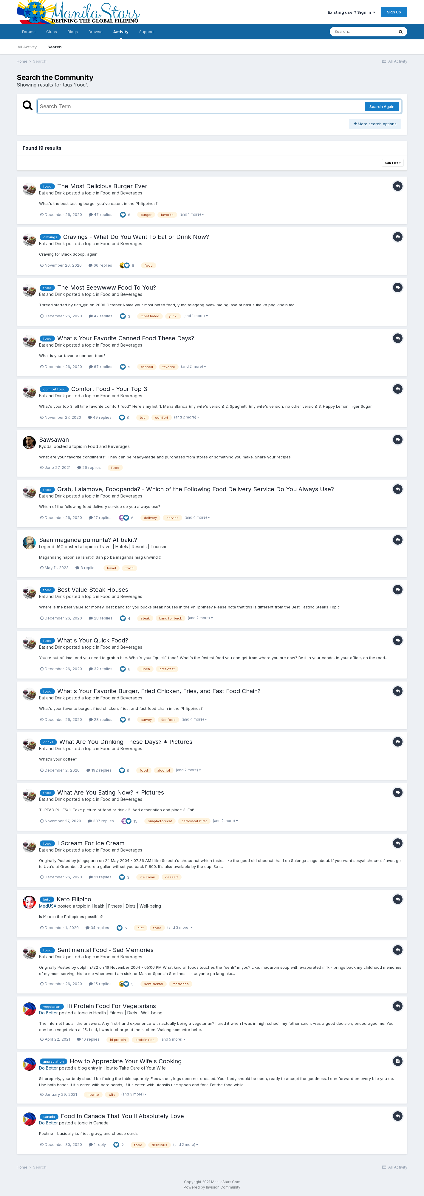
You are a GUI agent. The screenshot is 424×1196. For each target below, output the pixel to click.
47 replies (100, 214)
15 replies (100, 983)
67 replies (100, 366)
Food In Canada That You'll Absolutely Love (122, 1116)
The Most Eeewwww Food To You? (106, 287)
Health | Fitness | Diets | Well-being (126, 905)
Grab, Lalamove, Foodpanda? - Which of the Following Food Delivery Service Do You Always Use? (195, 489)
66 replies (100, 265)
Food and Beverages (121, 192)
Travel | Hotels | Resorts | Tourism (132, 546)
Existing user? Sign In (351, 12)
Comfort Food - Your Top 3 (109, 389)
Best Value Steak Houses (92, 589)
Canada (101, 1122)
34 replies (97, 927)
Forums (28, 31)
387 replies (101, 820)
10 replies (88, 1039)
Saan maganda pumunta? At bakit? (88, 539)
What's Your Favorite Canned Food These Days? (125, 338)
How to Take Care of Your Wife (135, 1067)
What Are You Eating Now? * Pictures (110, 792)
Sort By (393, 163)
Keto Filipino (74, 899)
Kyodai (45, 446)
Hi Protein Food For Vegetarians (111, 1006)
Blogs (73, 31)
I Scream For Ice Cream (91, 843)
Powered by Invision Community (212, 1187)
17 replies (100, 517)
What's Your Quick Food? (92, 640)
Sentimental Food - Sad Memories (105, 950)
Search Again (381, 106)
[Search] (362, 31)
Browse (96, 31)
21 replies (100, 876)
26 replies (89, 467)
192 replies (99, 770)
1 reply (97, 1144)
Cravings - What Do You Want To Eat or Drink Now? (136, 236)
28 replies (100, 618)
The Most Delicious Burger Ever (102, 186)
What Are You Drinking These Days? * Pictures (125, 741)
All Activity (27, 46)
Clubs (51, 31)
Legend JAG (51, 546)
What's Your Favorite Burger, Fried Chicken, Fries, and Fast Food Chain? (159, 691)
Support (146, 31)
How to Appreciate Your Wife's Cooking (126, 1061)
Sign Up (394, 12)
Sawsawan (54, 439)
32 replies (100, 668)
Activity (121, 34)
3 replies (86, 567)
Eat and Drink (52, 192)
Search (54, 46)
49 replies (100, 417)
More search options (375, 123)
